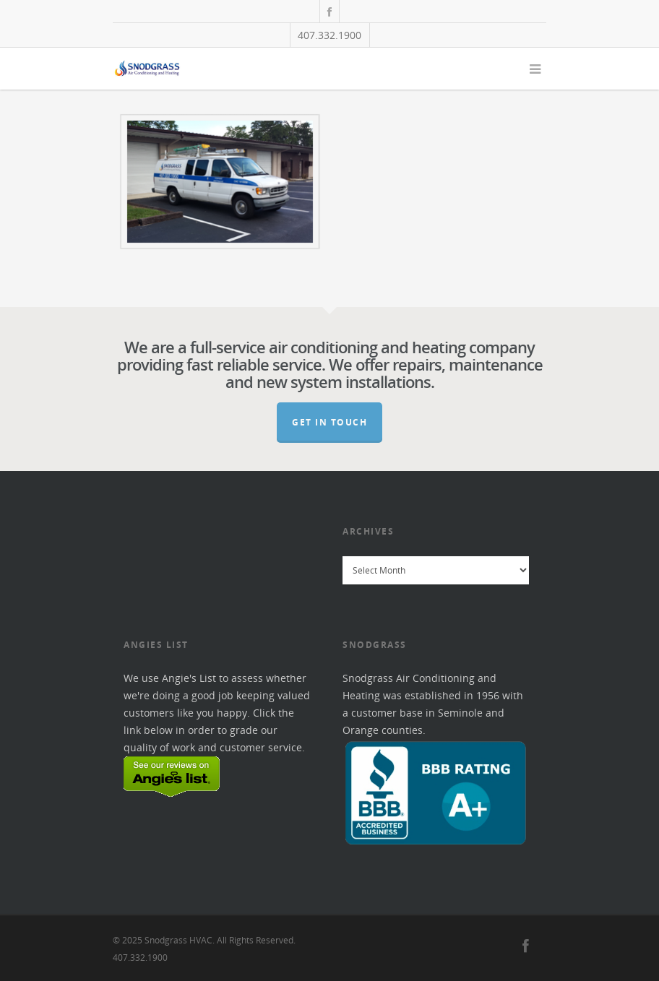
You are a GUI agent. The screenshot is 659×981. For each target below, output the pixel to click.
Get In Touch (329, 422)
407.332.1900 (329, 35)
